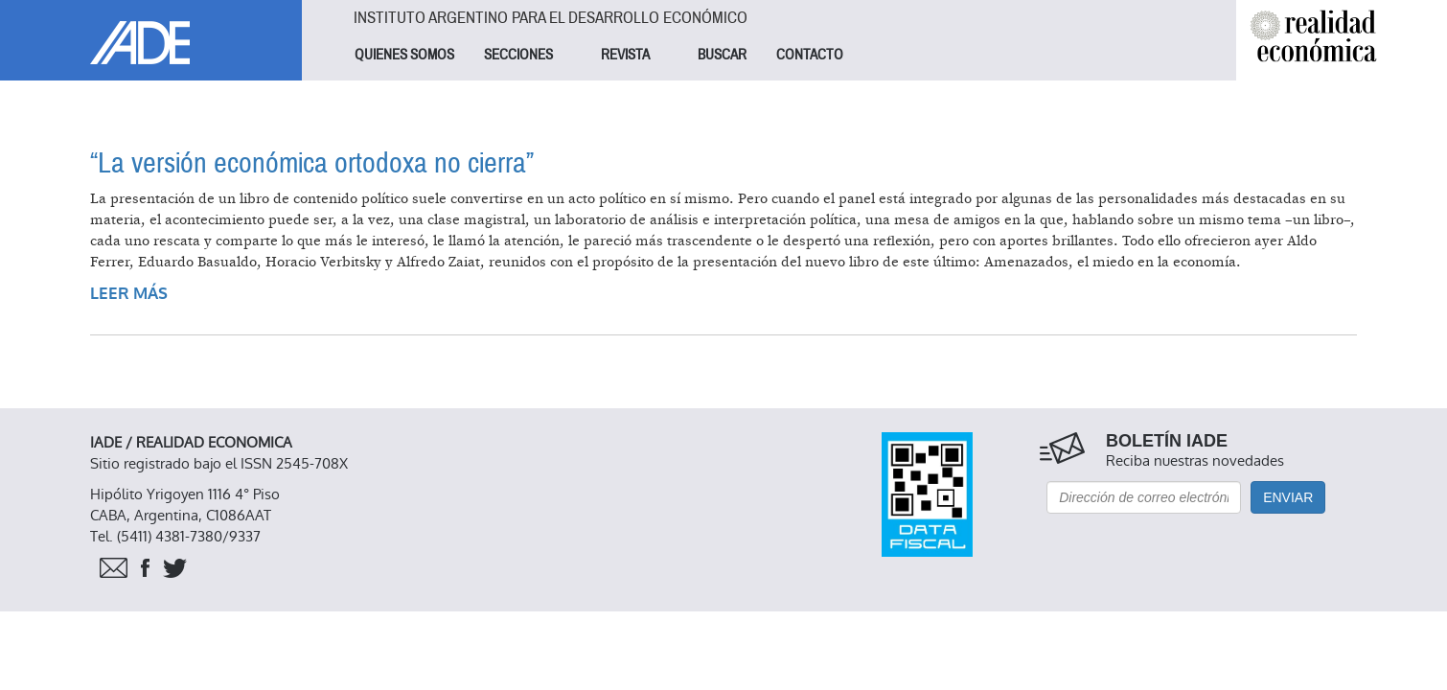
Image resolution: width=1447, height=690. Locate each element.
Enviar (1288, 497)
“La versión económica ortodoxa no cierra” (312, 163)
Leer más (129, 294)
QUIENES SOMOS (404, 54)
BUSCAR (722, 54)
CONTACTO (809, 54)
